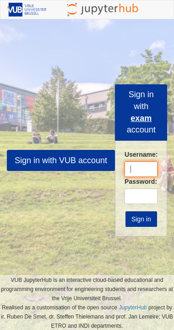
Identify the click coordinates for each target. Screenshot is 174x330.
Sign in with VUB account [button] (61, 160)
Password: (141, 181)
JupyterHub (133, 307)
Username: (141, 154)
